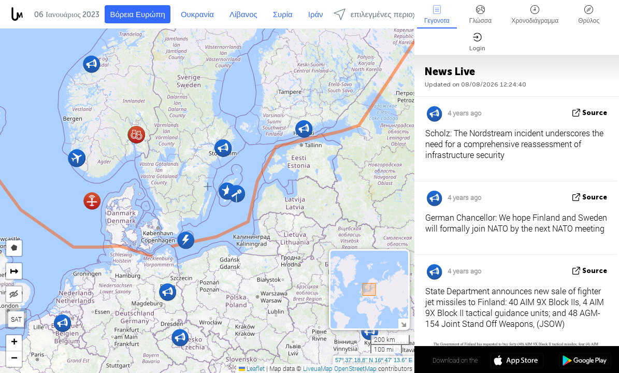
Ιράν (315, 14)
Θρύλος (588, 14)
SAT (16, 319)
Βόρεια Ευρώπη (137, 14)
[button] (92, 201)
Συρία (283, 14)
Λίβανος (243, 14)
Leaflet (252, 368)
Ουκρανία (197, 14)
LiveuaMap (318, 368)
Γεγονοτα (437, 14)
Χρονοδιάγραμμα (534, 14)
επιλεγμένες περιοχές (379, 14)
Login (477, 42)
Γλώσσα (480, 14)
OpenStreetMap (355, 368)
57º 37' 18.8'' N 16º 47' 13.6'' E (373, 360)
